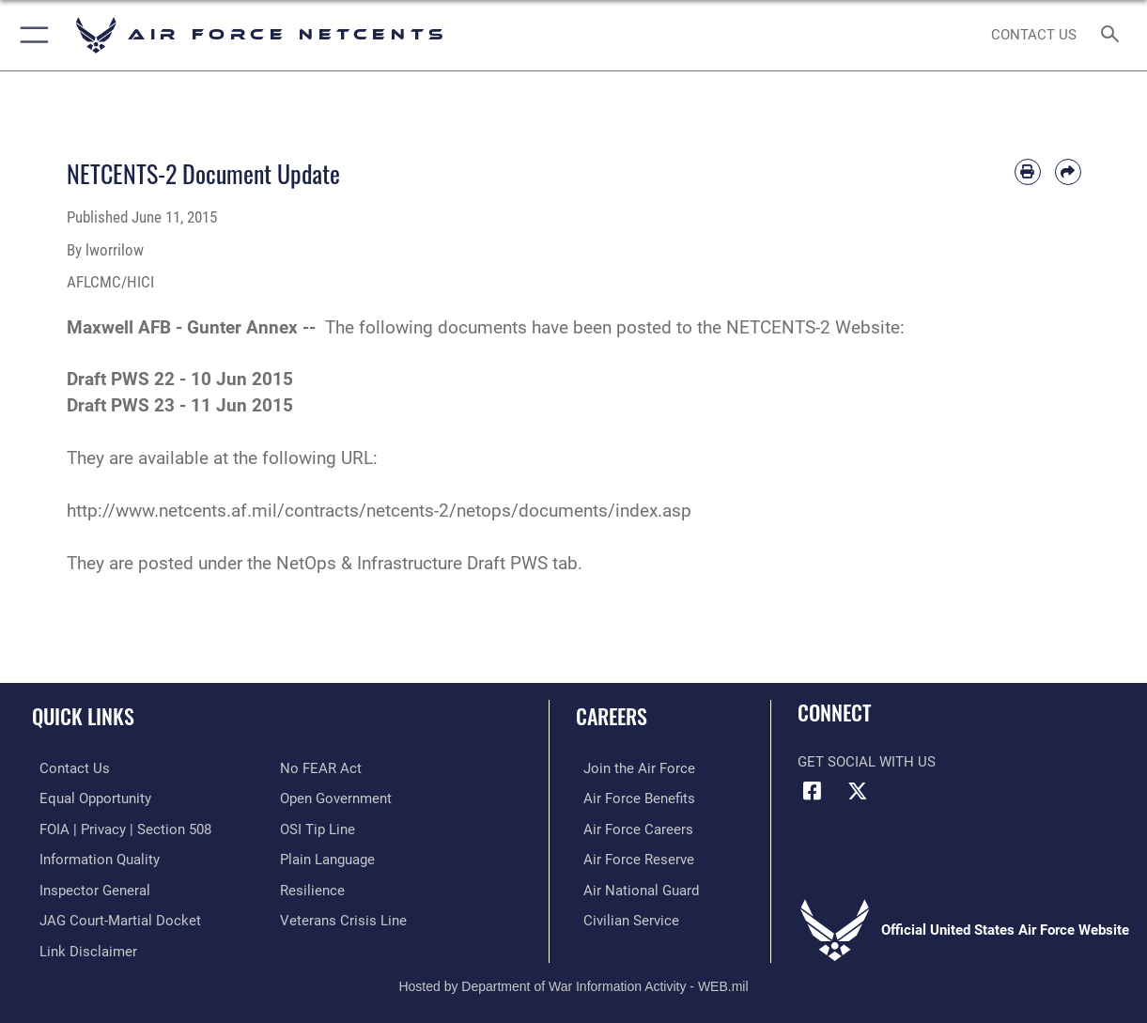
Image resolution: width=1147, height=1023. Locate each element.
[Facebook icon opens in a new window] (812, 791)
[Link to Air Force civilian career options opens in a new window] (624, 916)
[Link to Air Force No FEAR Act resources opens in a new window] (321, 768)
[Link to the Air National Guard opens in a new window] (633, 887)
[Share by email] (1068, 172)
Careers (611, 715)
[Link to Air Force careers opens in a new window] (631, 827)
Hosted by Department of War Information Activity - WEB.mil (573, 980)
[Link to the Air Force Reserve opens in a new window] (631, 857)
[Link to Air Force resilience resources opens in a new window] (312, 887)
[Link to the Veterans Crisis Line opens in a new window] (343, 916)
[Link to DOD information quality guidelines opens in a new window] (92, 857)
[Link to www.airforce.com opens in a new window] (632, 768)
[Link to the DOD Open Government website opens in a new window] (336, 798)
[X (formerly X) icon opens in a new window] (858, 791)
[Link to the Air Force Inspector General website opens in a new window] (87, 887)
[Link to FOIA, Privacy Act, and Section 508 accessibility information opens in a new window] (118, 827)
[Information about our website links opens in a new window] (81, 946)
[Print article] (1028, 172)
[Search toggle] (1114, 35)
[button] (30, 35)
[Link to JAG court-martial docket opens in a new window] (113, 916)
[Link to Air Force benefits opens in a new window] (632, 798)
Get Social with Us (867, 761)
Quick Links (83, 715)
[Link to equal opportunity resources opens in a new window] (88, 798)
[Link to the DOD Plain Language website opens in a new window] (327, 857)
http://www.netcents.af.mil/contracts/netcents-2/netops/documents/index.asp (379, 511)
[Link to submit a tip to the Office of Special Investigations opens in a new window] (317, 827)
